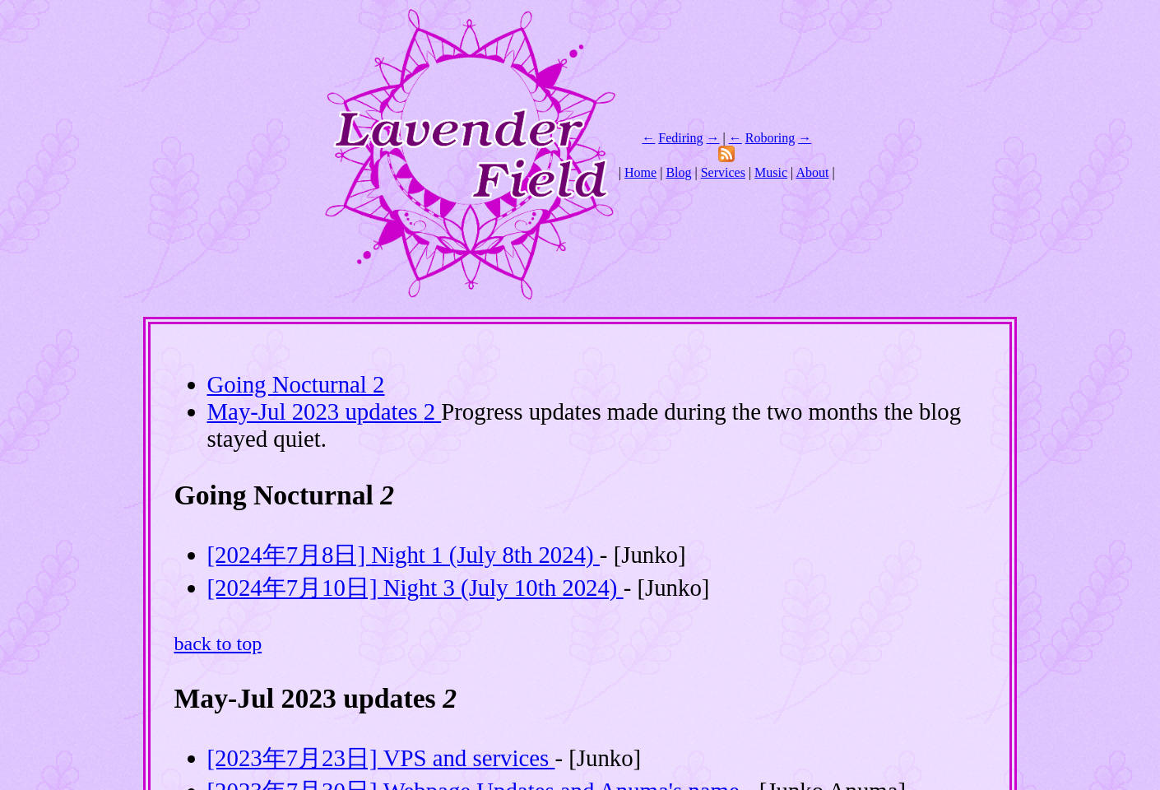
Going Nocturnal (296, 384)
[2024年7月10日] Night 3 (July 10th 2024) (415, 587)
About (812, 172)
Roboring (770, 138)
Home (640, 172)
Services (723, 172)
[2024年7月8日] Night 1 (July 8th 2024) (403, 554)
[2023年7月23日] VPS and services (381, 758)
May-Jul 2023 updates (324, 411)
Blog (678, 172)
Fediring (680, 138)
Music (770, 172)
